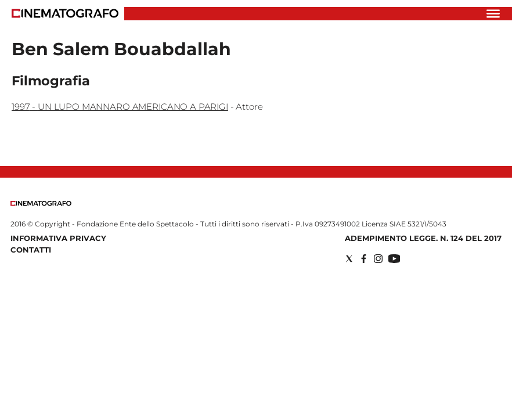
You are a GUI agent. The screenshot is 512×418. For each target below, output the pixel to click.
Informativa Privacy (58, 238)
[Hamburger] (493, 13)
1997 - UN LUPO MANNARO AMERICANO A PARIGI (120, 106)
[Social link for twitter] (349, 258)
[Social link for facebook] (363, 258)
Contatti (30, 249)
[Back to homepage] (40, 203)
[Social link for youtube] (394, 258)
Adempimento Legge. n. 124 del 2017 (423, 238)
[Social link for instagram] (378, 258)
